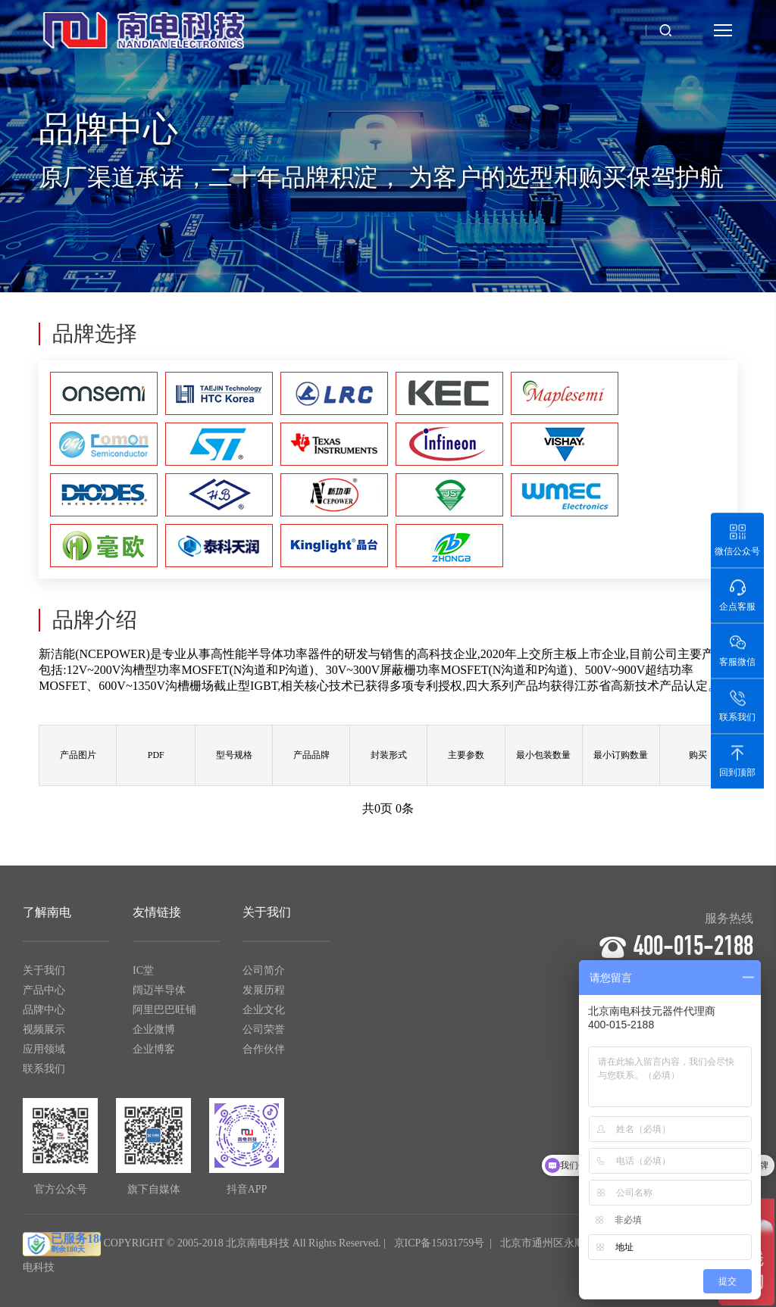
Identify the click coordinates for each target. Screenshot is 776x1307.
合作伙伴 (263, 1055)
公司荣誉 (263, 1035)
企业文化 (263, 1016)
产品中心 (44, 996)
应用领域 (44, 1055)
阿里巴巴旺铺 (164, 1016)
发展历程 (263, 996)
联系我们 (44, 1075)
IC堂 (143, 976)
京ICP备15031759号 (439, 1249)
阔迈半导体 (159, 996)
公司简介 (263, 976)
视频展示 (44, 1035)
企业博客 (154, 1055)
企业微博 (154, 1035)
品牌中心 (44, 1016)
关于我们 (44, 976)
